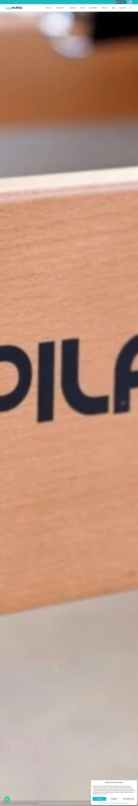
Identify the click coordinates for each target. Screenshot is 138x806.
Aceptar (99, 799)
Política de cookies (104, 803)
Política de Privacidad (116, 803)
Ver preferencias (128, 799)
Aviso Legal (126, 803)
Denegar (114, 799)
